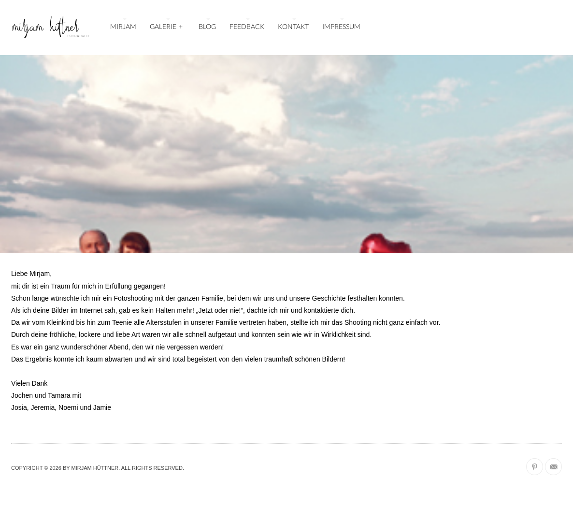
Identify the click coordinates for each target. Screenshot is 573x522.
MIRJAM (123, 26)
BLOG (207, 26)
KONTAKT (293, 26)
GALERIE (167, 25)
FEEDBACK (246, 26)
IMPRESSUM (341, 26)
